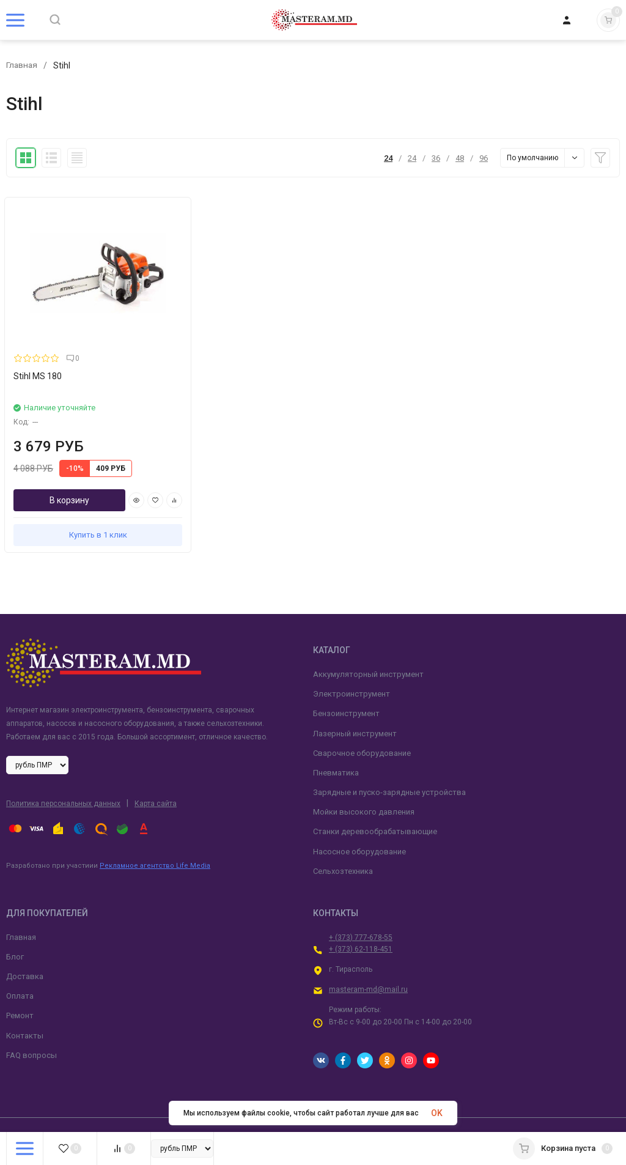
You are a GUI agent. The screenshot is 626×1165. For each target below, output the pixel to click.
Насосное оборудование (359, 818)
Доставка (24, 943)
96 (483, 158)
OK (437, 1113)
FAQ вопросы (31, 1022)
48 (459, 158)
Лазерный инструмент (355, 700)
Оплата (20, 963)
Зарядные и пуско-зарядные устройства (389, 759)
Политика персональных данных (63, 771)
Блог (15, 923)
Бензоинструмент (346, 681)
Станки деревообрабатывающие (375, 799)
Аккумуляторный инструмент (368, 641)
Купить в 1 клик (79, 502)
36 (436, 158)
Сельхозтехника (343, 838)
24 (388, 158)
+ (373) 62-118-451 (360, 916)
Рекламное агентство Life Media (155, 833)
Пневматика (336, 739)
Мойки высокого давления (363, 779)
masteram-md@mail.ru (368, 957)
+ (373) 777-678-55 (360, 904)
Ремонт (20, 983)
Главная (22, 65)
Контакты (24, 1002)
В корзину (50, 468)
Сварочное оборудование (362, 720)
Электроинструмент (351, 661)
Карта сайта (155, 771)
